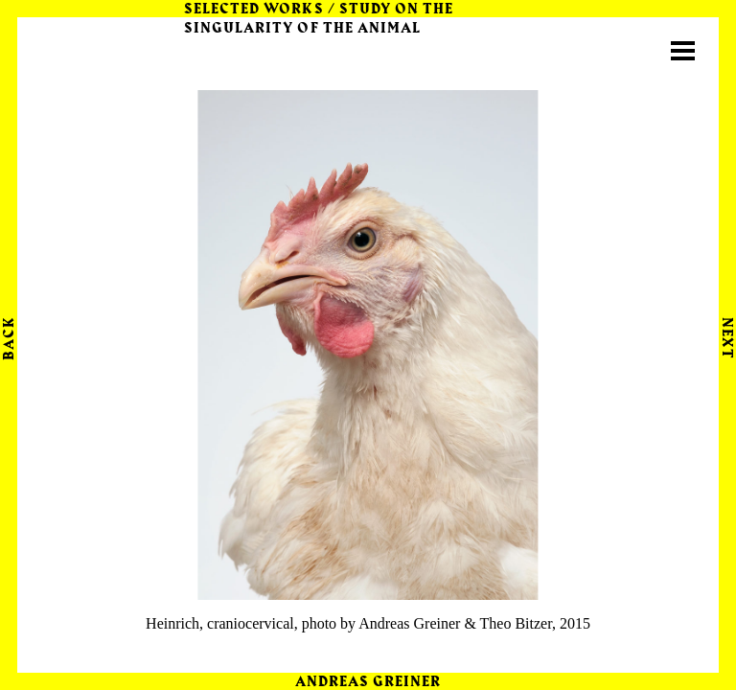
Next (726, 337)
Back (9, 338)
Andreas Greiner (368, 682)
